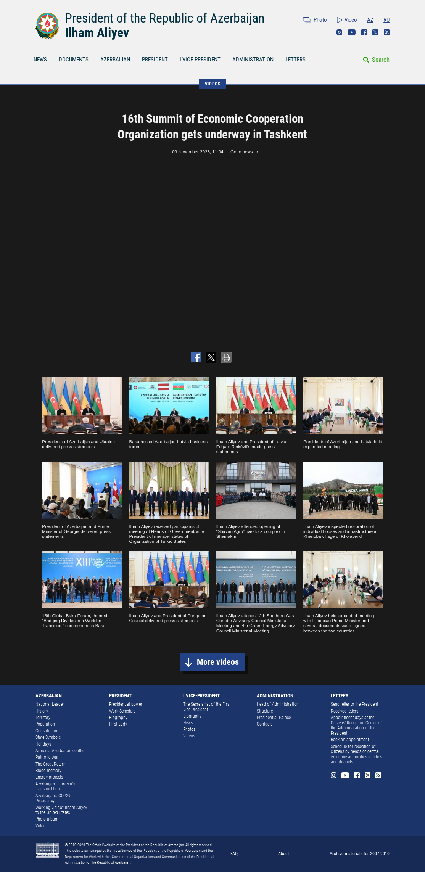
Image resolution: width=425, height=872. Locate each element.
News (188, 723)
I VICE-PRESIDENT (200, 59)
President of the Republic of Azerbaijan (164, 18)
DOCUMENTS (74, 59)
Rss (387, 32)
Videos (189, 735)
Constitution (46, 731)
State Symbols (48, 737)
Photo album (46, 819)
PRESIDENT (155, 59)
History (41, 711)
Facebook (364, 32)
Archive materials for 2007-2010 (360, 853)
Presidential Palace (274, 717)
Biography (118, 717)
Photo (320, 19)
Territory (42, 717)
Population (45, 724)
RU (386, 19)
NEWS (40, 59)
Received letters (344, 711)
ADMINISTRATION (253, 59)
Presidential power (125, 704)
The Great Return (50, 764)
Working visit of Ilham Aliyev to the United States (61, 810)
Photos (189, 729)
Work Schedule (122, 711)
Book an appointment (350, 739)
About (283, 853)
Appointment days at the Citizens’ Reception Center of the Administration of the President (356, 725)
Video (351, 19)
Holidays (43, 744)
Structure (265, 711)
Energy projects (49, 777)
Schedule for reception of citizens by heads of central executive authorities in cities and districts (356, 754)
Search (381, 59)
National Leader (49, 704)
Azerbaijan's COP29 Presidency (53, 798)
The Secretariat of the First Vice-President (206, 706)
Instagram (339, 32)
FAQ (234, 853)
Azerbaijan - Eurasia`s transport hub (55, 786)
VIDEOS (213, 84)
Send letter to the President (354, 704)
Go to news (241, 151)
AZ (370, 19)
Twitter (375, 32)
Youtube (352, 32)
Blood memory (48, 770)
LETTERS (295, 59)
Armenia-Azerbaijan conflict (60, 750)
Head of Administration (278, 704)
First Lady (118, 724)
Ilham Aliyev (97, 32)
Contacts (264, 724)
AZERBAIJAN (115, 59)
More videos (218, 662)
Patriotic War (47, 757)
